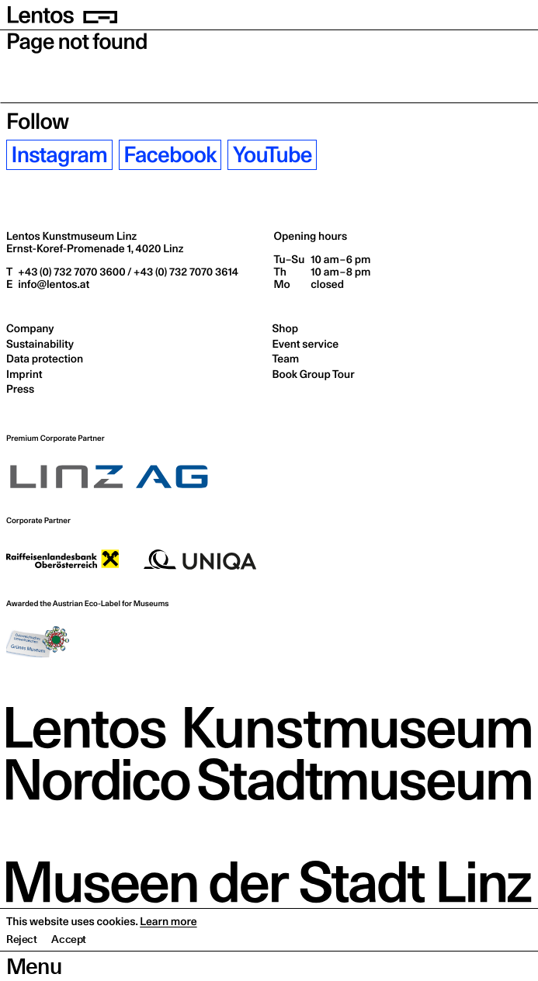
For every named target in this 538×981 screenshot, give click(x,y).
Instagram (60, 155)
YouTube (272, 155)
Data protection (44, 358)
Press (20, 389)
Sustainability (40, 344)
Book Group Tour (313, 374)
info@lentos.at (52, 284)
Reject (21, 969)
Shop (285, 328)
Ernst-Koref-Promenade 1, (94, 248)
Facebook (169, 155)
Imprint (24, 374)
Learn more (168, 951)
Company (30, 328)
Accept (68, 969)
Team (286, 358)
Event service (305, 344)
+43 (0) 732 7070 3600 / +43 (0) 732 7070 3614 (127, 271)
